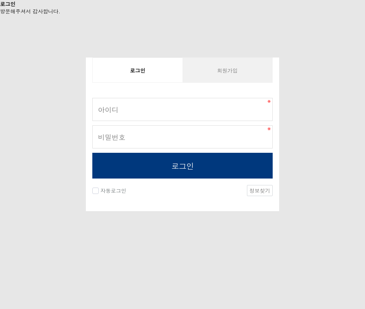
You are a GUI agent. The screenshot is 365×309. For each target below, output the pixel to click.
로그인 (182, 166)
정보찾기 (259, 190)
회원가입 (227, 70)
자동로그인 (113, 190)
